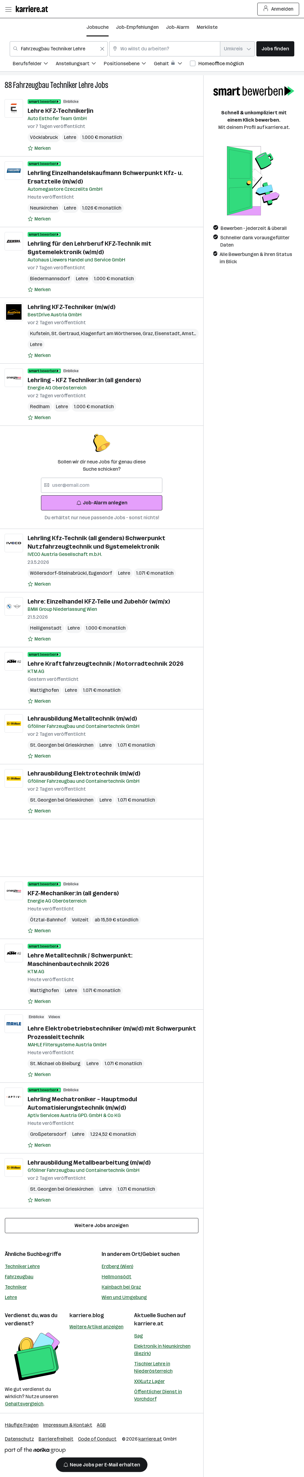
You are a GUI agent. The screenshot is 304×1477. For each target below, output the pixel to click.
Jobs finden (275, 49)
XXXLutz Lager (149, 1381)
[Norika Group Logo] (35, 1451)
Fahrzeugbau (19, 1277)
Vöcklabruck (44, 137)
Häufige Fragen (22, 1425)
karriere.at (149, 1323)
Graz (149, 333)
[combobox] (59, 48)
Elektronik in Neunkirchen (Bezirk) (162, 1349)
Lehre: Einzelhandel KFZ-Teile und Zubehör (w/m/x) (99, 601)
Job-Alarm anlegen (101, 503)
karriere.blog (86, 1315)
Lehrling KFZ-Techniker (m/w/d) (71, 307)
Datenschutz (19, 1439)
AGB (101, 1425)
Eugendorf (100, 573)
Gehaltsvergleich (24, 1404)
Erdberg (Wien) (117, 1266)
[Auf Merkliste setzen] (39, 148)
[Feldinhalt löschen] (102, 48)
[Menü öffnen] (8, 9)
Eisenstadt (168, 333)
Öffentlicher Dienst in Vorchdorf (158, 1395)
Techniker (16, 1287)
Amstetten (195, 333)
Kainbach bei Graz (121, 1287)
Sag (138, 1336)
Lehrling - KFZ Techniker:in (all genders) (84, 380)
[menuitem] (34, 64)
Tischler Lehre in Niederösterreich (153, 1367)
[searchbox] (101, 485)
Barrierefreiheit (56, 1439)
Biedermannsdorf (50, 278)
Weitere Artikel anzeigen (96, 1327)
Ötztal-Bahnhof (48, 920)
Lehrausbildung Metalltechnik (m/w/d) (82, 718)
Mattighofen (44, 690)
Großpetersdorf (48, 1134)
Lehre (11, 1297)
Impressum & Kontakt (67, 1425)
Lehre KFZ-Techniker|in (60, 110)
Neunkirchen (44, 208)
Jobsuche (97, 27)
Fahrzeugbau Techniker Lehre (53, 85)
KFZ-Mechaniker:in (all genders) (73, 893)
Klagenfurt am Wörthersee (112, 333)
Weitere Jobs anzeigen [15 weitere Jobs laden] (102, 1225)
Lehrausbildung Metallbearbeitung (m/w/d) (89, 1162)
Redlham (40, 406)
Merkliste (207, 27)
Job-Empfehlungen (137, 27)
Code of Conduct (97, 1439)
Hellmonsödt (116, 1277)
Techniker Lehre (22, 1266)
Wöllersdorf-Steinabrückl (59, 573)
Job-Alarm (177, 27)
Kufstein (40, 333)
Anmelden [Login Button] (278, 9)
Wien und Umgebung (124, 1297)
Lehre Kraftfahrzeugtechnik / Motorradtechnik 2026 (106, 663)
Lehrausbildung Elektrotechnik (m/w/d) (84, 773)
